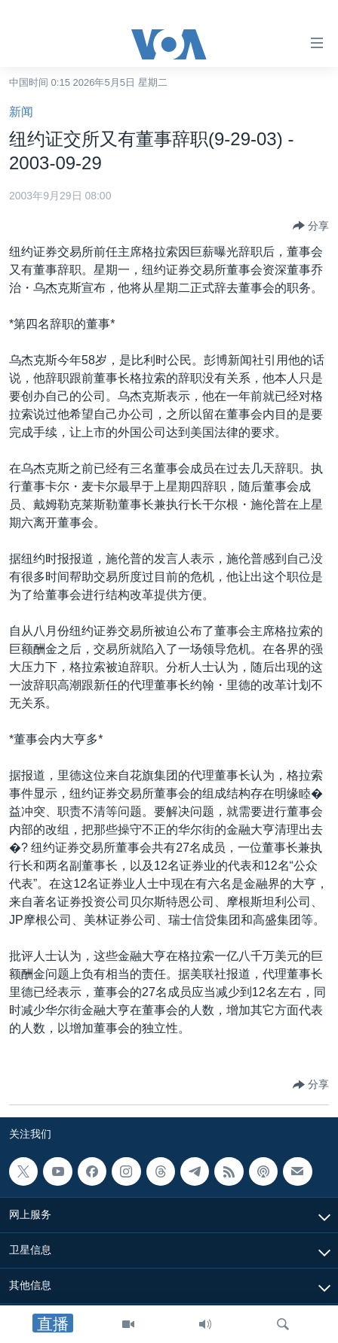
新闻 (21, 111)
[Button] (311, 226)
